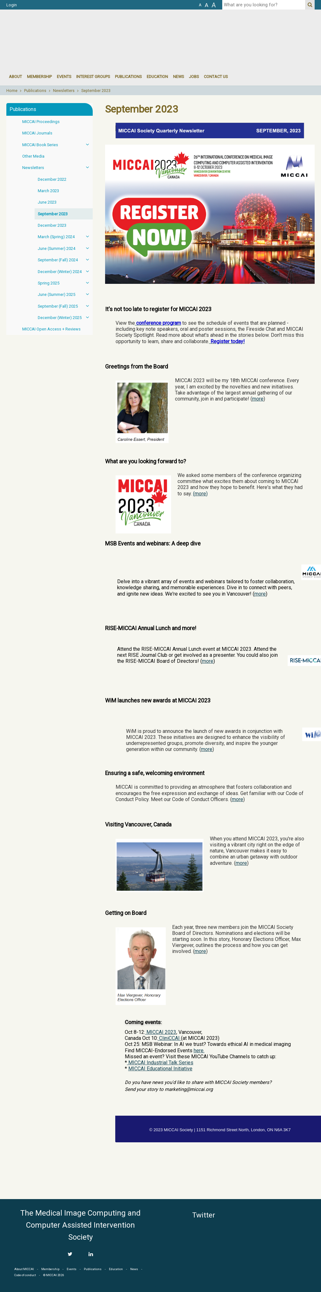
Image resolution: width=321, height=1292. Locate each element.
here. (199, 1050)
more (258, 399)
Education (157, 76)
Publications (128, 76)
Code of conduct (25, 1275)
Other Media (33, 156)
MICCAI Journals (37, 133)
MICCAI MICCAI (58, 29)
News (178, 76)
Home (11, 90)
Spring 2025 (65, 282)
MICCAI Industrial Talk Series (160, 1063)
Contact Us (216, 76)
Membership (39, 76)
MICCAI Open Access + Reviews (51, 329)
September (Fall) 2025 (65, 306)
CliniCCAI (169, 1038)
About (15, 76)
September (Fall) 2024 (65, 259)
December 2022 (52, 179)
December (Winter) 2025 (65, 317)
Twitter (203, 1215)
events (64, 76)
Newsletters (64, 90)
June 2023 (47, 202)
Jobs (194, 76)
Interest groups (93, 76)
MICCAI (286, 1237)
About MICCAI (24, 1269)
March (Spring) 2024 (65, 236)
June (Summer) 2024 (65, 248)
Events (72, 1269)
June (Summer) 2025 (65, 294)
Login (11, 5)
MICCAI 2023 (160, 1032)
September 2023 (95, 90)
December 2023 (52, 225)
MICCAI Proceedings (41, 121)
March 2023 (48, 190)
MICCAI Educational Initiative (160, 1069)
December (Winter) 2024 (65, 271)
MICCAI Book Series (57, 144)
